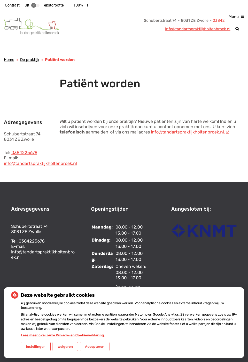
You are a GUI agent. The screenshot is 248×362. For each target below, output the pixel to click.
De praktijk (29, 59)
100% (78, 5)
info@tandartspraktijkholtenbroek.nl (197, 29)
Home (9, 59)
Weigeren (65, 347)
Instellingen (36, 347)
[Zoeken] (237, 28)
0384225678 (24, 152)
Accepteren (94, 347)
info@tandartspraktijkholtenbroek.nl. (190, 132)
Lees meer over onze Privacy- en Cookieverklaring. (63, 335)
